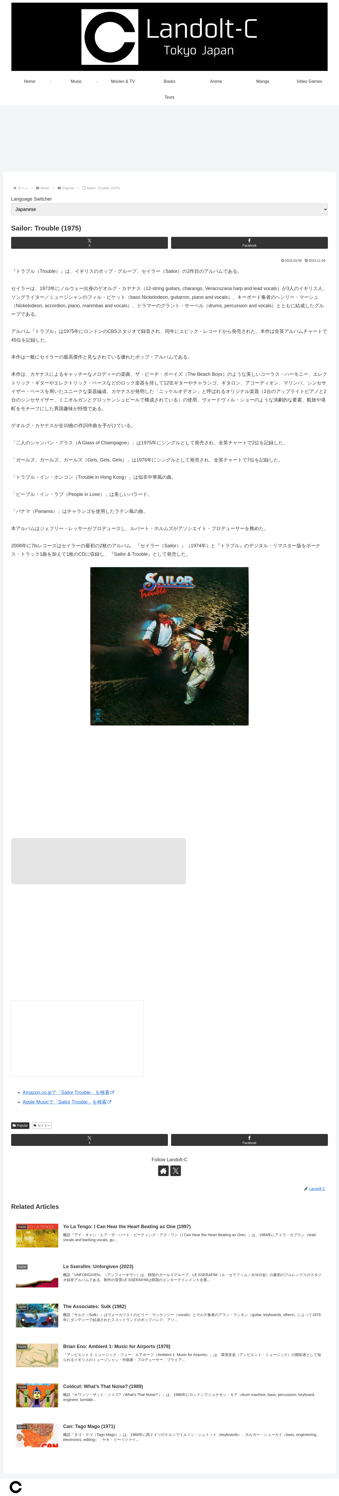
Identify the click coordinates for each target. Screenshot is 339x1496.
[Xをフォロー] (175, 1170)
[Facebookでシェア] (249, 243)
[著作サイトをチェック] (163, 1170)
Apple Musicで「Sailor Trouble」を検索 (67, 1102)
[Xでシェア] (89, 243)
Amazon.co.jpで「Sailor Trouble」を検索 (68, 1092)
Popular (20, 1125)
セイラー (42, 1125)
